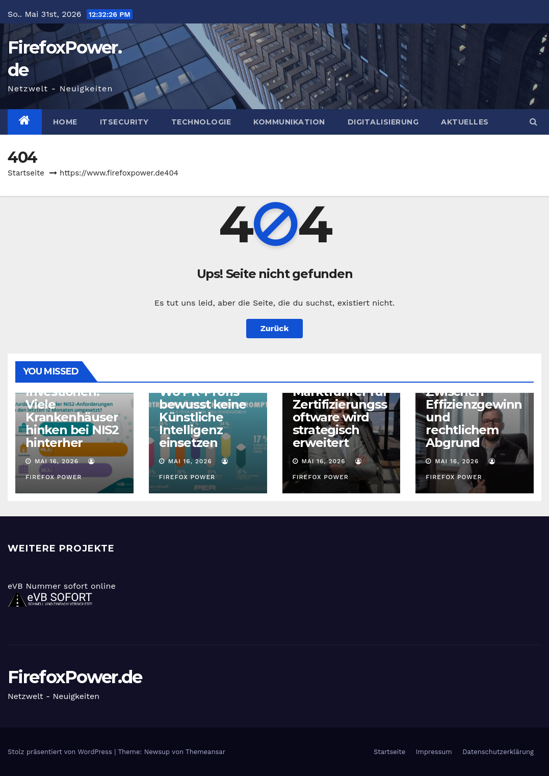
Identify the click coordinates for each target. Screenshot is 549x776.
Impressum (434, 752)
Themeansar (205, 752)
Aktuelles (465, 122)
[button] (533, 122)
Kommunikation (289, 122)
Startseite (26, 173)
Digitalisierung (383, 122)
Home (65, 122)
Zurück (274, 328)
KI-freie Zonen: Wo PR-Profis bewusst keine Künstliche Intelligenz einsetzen (203, 410)
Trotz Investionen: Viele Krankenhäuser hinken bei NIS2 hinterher (72, 410)
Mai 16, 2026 (57, 461)
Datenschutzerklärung (498, 752)
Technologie (201, 122)
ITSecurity (124, 122)
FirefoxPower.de (75, 677)
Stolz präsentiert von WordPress (61, 752)
